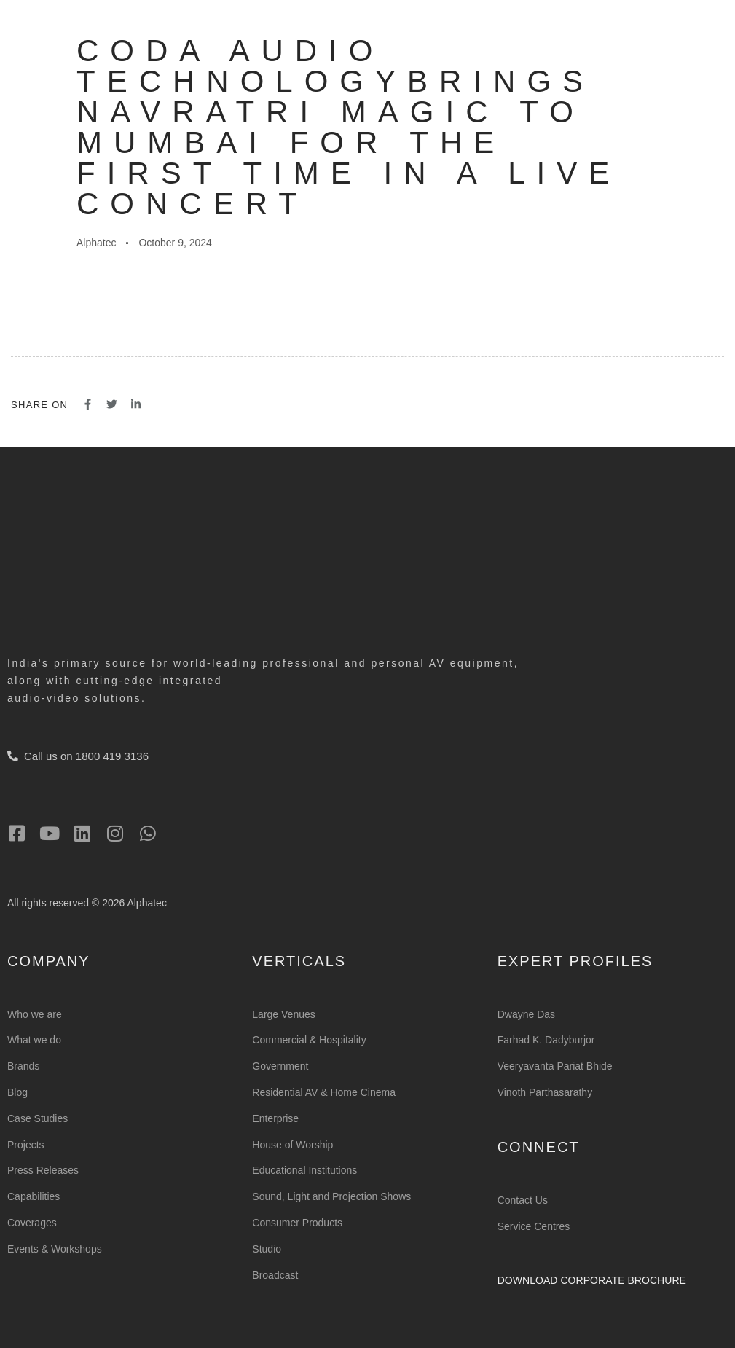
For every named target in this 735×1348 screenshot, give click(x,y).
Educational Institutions (304, 1170)
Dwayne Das (526, 1014)
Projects (25, 1145)
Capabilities (33, 1196)
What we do (34, 1040)
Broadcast (275, 1275)
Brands (23, 1066)
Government (280, 1066)
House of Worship (292, 1145)
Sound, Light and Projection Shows (331, 1196)
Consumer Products (297, 1223)
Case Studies (37, 1118)
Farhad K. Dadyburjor (546, 1040)
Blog (17, 1092)
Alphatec (96, 242)
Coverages (32, 1223)
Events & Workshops (54, 1249)
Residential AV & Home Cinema (324, 1092)
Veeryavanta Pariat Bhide (555, 1066)
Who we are (34, 1014)
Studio (266, 1249)
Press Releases (43, 1170)
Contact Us (523, 1200)
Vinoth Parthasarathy (545, 1092)
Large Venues (283, 1014)
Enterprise (275, 1118)
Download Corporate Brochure (592, 1280)
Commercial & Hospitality (309, 1040)
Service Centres (534, 1226)
